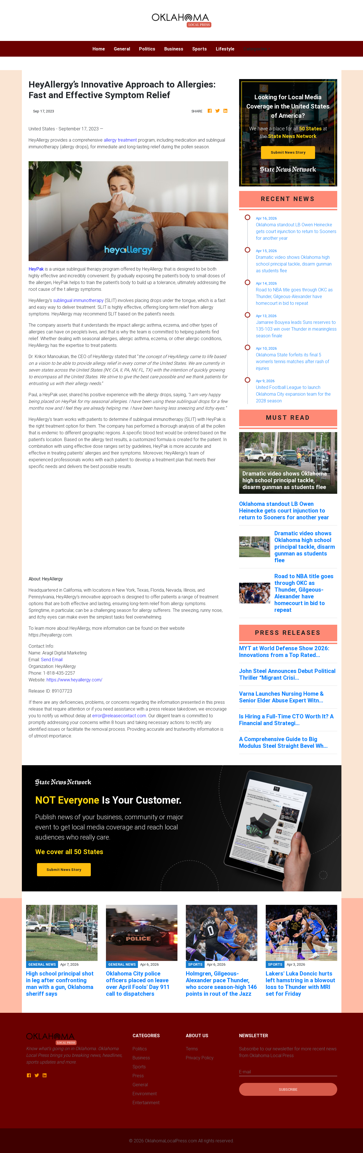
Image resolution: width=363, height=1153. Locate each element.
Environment (145, 1093)
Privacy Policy (200, 1057)
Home (101, 48)
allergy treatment (120, 140)
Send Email (52, 659)
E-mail (245, 1071)
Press (138, 1075)
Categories (255, 49)
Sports (199, 49)
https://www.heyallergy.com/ (74, 679)
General (122, 49)
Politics (147, 49)
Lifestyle (225, 49)
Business (173, 49)
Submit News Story (288, 152)
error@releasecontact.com (119, 715)
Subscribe (288, 1089)
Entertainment (146, 1102)
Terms (192, 1048)
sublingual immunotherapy (78, 300)
